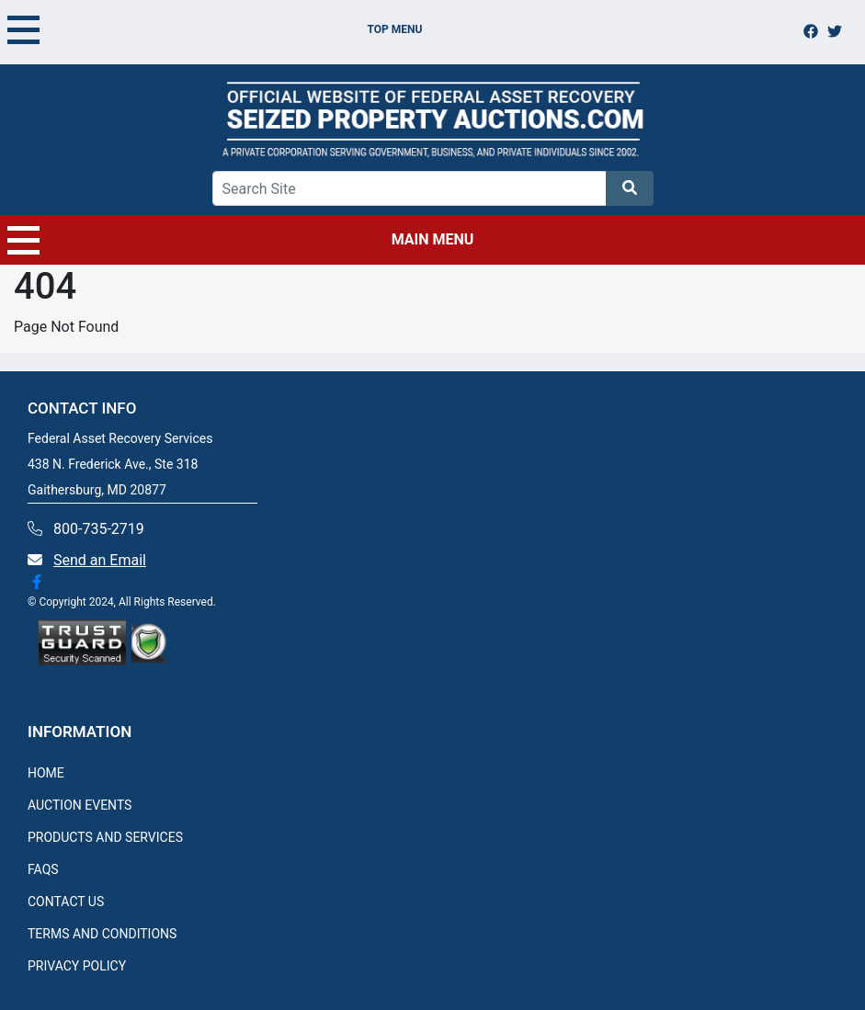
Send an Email (99, 560)
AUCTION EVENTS (79, 805)
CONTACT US (66, 901)
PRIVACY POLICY (77, 966)
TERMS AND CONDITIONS (102, 933)
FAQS (43, 869)
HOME (46, 773)
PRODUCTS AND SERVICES (105, 837)
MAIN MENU (240, 240)
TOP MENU (214, 29)
